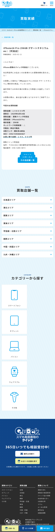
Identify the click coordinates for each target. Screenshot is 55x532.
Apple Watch (8, 494)
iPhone (5, 452)
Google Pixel (7, 465)
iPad (4, 487)
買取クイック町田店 (21, 116)
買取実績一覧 (37, 30)
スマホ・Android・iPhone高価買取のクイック (16, 30)
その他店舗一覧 (27, 160)
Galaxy (5, 477)
